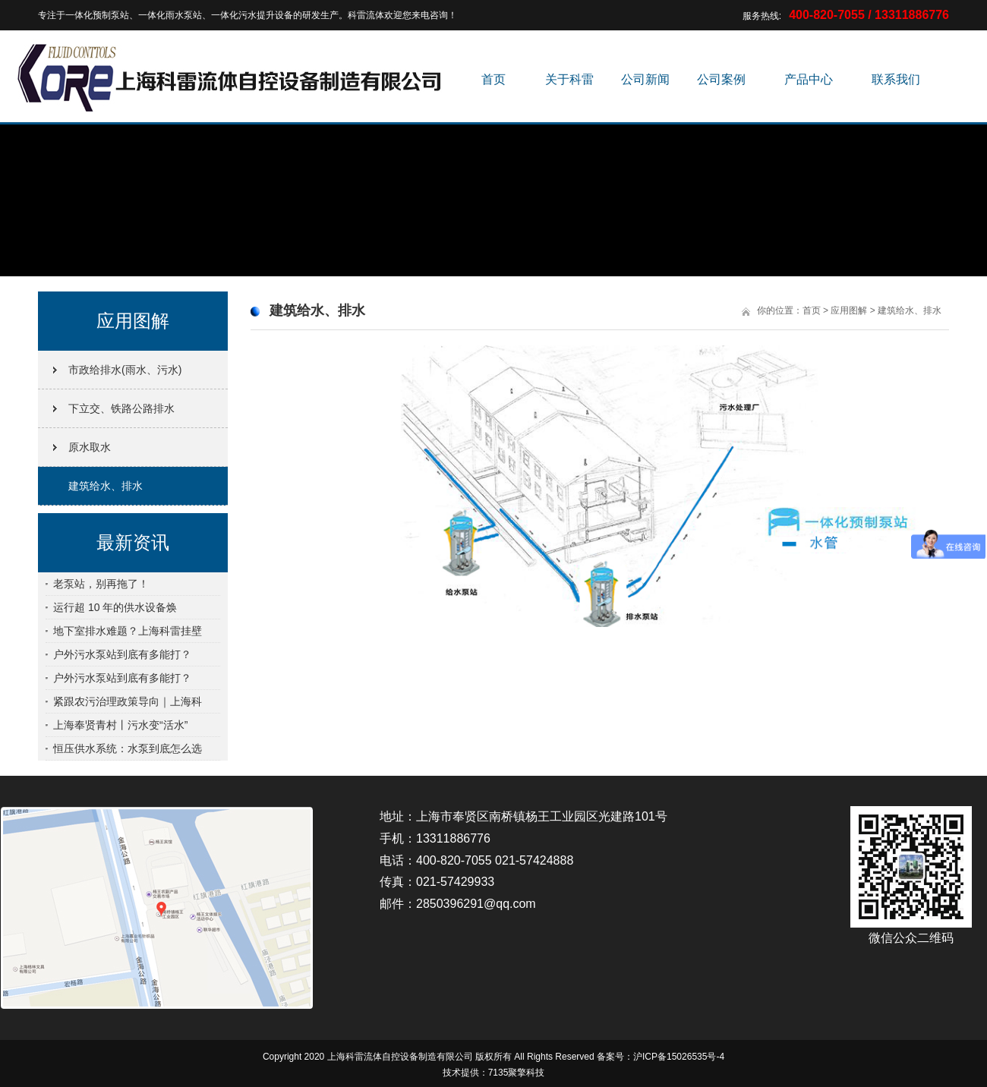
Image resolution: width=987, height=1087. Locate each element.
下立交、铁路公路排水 (121, 408)
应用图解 (849, 310)
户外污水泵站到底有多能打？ (122, 654)
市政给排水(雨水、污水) (124, 370)
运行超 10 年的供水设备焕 (115, 607)
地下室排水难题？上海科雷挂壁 (127, 631)
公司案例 (721, 79)
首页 (493, 79)
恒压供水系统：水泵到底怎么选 (127, 748)
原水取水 (89, 447)
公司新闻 (645, 79)
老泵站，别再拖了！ (101, 584)
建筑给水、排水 (105, 486)
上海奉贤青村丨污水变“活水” (120, 725)
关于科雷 (569, 79)
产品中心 (808, 79)
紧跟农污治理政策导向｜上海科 (127, 701)
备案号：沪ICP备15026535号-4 (660, 1056)
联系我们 (896, 79)
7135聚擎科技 (516, 1072)
